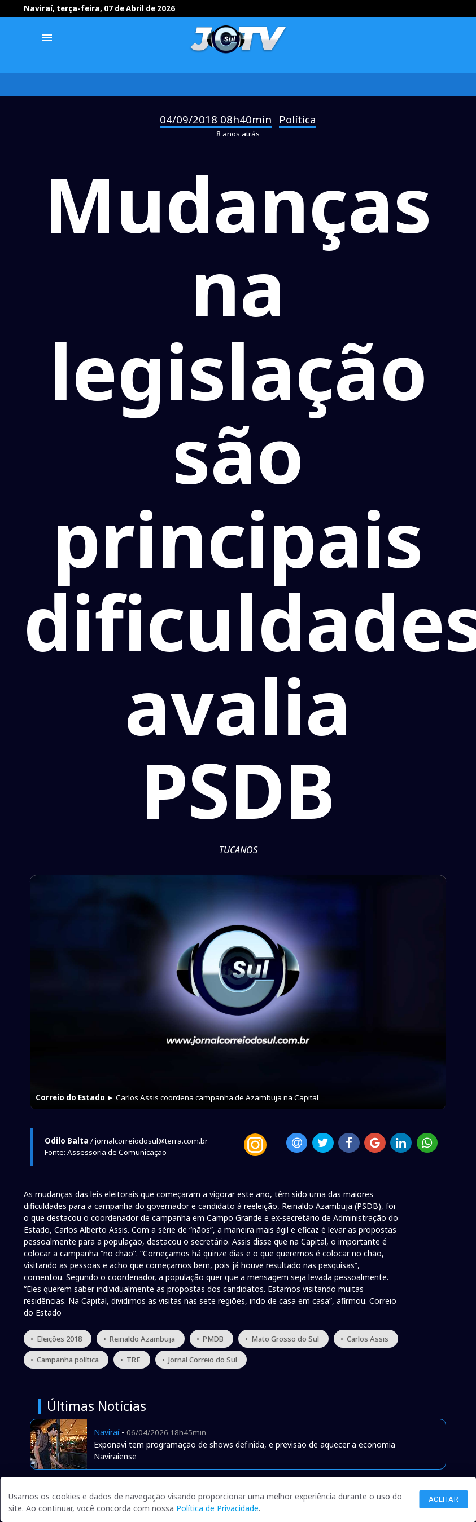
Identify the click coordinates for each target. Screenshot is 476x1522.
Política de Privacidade (217, 1508)
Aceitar (444, 1499)
